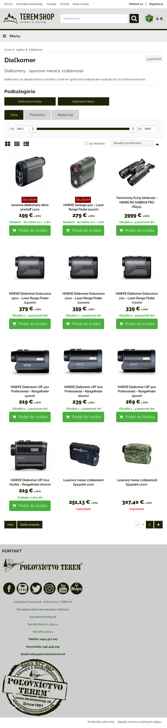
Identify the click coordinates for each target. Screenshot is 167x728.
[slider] (33, 129)
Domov (8, 4)
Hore (10, 525)
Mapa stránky (81, 4)
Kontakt (64, 4)
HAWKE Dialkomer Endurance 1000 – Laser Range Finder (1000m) (83, 299)
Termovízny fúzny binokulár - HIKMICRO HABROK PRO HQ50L (136, 203)
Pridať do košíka (29, 231)
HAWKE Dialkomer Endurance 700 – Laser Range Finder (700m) (137, 299)
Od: (19, 129)
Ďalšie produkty (29, 525)
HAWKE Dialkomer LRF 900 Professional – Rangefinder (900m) (137, 392)
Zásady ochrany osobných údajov (139, 722)
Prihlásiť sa (136, 4)
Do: (147, 129)
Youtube (51, 4)
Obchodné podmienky (29, 4)
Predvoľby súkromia (101, 722)
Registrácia (156, 4)
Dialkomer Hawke (30, 101)
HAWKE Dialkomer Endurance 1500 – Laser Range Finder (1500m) (30, 299)
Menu (10, 36)
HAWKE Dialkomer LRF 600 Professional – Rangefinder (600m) (83, 392)
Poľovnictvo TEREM (56, 602)
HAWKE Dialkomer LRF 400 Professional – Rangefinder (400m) (30, 392)
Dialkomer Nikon (83, 101)
